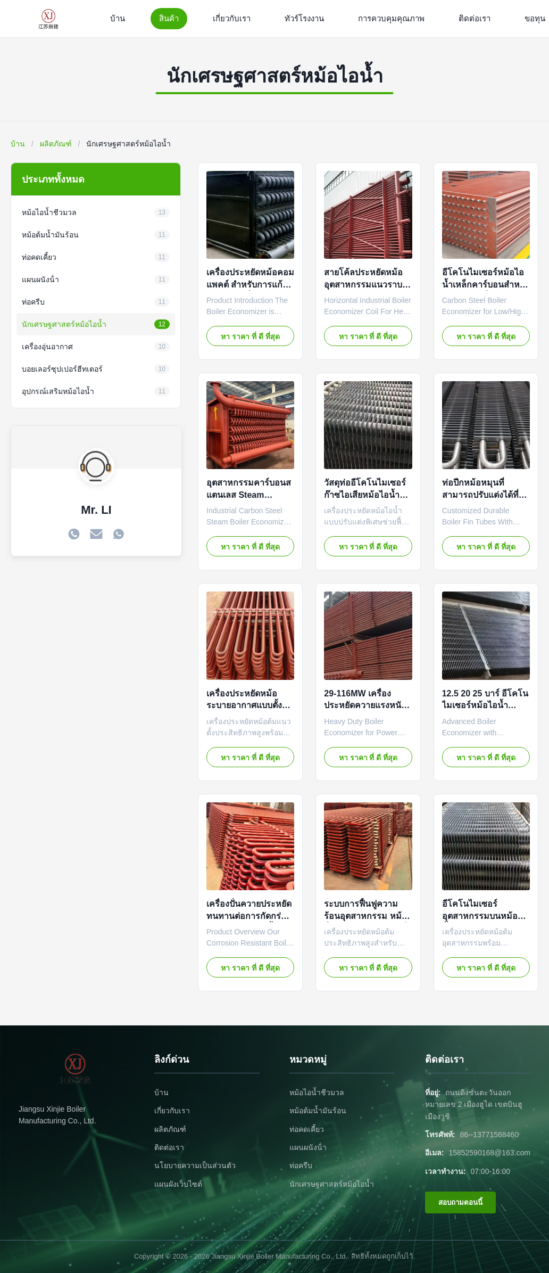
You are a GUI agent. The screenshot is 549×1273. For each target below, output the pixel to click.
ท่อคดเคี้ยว (306, 1129)
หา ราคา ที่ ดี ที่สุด (250, 336)
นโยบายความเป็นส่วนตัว (195, 1165)
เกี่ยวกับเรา (232, 18)
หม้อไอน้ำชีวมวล (316, 1092)
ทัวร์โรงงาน (304, 18)
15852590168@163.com (489, 1152)
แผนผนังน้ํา (308, 1147)
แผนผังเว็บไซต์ (178, 1184)
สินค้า (169, 18)
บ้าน (117, 18)
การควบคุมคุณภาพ (391, 18)
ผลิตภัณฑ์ (56, 143)
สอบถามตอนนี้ (460, 1202)
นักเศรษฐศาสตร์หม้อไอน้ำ (331, 1184)
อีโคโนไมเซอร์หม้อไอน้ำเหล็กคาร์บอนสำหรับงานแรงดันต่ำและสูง (486, 284)
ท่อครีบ (300, 1165)
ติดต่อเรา (474, 18)
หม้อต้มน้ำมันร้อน (317, 1110)
